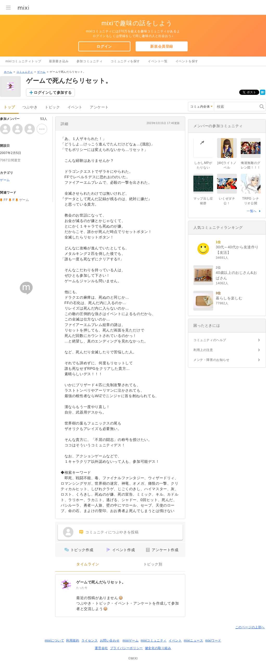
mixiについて (54, 640)
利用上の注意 (203, 350)
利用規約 (72, 640)
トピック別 (152, 564)
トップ (9, 107)
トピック (52, 107)
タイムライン (87, 564)
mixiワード (213, 640)
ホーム (8, 71)
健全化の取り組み (158, 648)
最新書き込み (59, 61)
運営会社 (101, 648)
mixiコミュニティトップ (23, 61)
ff (13, 200)
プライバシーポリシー (126, 648)
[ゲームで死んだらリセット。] (66, 585)
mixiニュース (193, 640)
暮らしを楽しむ (229, 298)
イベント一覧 (158, 61)
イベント (75, 107)
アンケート (99, 107)
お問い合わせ (110, 640)
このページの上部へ (250, 627)
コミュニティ (24, 71)
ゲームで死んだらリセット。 (101, 582)
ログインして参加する (53, 92)
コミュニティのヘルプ (209, 340)
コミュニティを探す (125, 61)
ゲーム (41, 71)
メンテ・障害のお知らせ (211, 360)
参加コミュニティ (90, 61)
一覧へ (252, 211)
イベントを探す (186, 61)
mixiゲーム (131, 640)
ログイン (104, 46)
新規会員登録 (161, 46)
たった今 (81, 587)
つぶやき (29, 107)
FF (6, 200)
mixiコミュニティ (154, 640)
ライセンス (89, 640)
